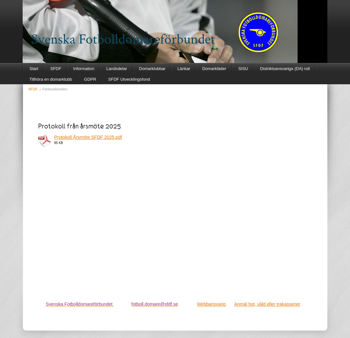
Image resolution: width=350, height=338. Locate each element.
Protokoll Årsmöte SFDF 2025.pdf (88, 137)
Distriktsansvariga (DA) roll (285, 68)
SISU (243, 68)
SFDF (55, 68)
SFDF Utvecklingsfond (129, 79)
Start (33, 68)
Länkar (183, 68)
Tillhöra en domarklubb (50, 79)
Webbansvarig (211, 304)
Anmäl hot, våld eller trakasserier (267, 304)
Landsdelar (116, 68)
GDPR (90, 79)
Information (83, 68)
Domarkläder (214, 68)
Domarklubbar (152, 68)
